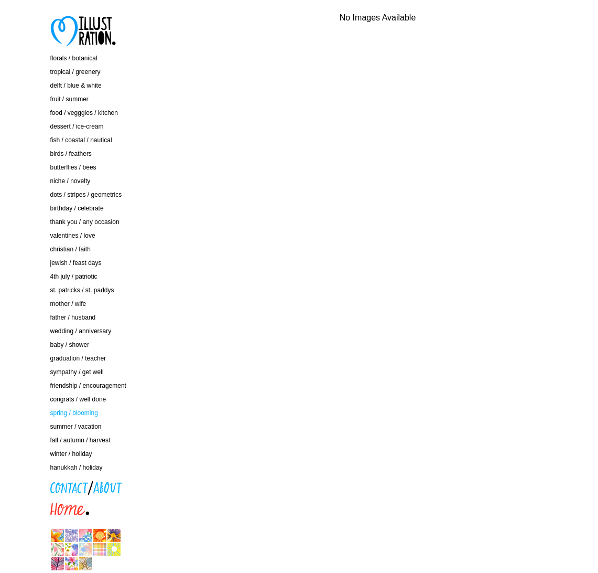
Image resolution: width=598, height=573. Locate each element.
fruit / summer (69, 99)
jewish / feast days (76, 263)
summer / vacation (76, 426)
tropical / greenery (75, 72)
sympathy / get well (77, 372)
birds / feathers (71, 153)
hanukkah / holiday (76, 467)
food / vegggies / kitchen (84, 112)
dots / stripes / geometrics (86, 194)
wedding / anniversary (81, 331)
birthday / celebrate (77, 208)
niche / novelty (70, 181)
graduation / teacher (78, 358)
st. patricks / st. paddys (82, 290)
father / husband (73, 317)
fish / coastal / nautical (81, 140)
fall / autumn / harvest (80, 440)
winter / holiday (71, 454)
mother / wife (68, 303)
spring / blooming (74, 413)
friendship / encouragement (88, 385)
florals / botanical (73, 58)
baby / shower (70, 344)
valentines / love (72, 235)
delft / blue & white (76, 85)
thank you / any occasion (84, 222)
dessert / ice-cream (77, 126)
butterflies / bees (73, 167)
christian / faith (70, 249)
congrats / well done (78, 399)
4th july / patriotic (73, 276)
